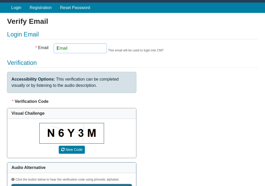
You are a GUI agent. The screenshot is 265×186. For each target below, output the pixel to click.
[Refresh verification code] (72, 150)
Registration (41, 7)
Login (16, 7)
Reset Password (75, 7)
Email (42, 47)
